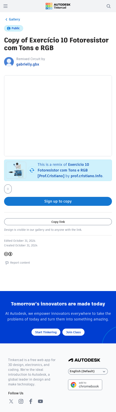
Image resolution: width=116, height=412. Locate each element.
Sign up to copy (58, 201)
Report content (17, 263)
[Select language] (88, 371)
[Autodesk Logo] (84, 360)
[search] (108, 6)
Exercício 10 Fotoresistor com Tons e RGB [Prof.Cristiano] (63, 170)
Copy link (58, 222)
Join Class (73, 332)
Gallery (12, 19)
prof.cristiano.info (86, 175)
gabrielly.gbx (27, 64)
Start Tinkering (46, 332)
